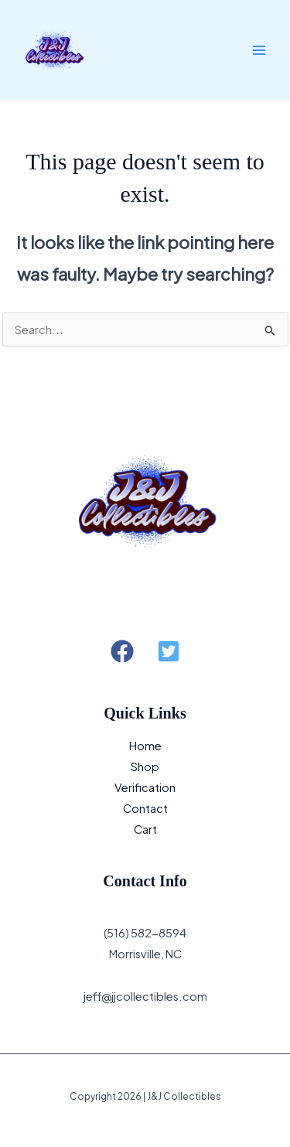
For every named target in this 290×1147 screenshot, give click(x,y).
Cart (145, 829)
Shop (145, 766)
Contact (145, 808)
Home (145, 746)
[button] (122, 651)
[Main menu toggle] (259, 49)
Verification (145, 787)
